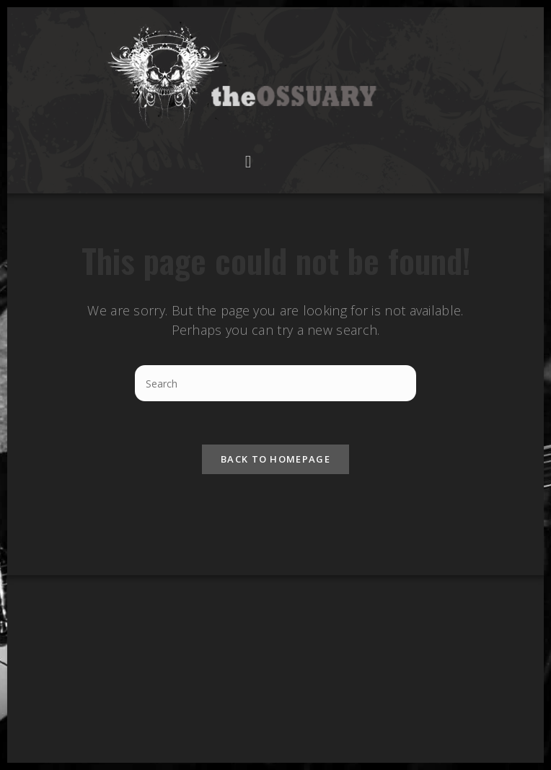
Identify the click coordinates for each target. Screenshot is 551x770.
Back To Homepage (275, 458)
